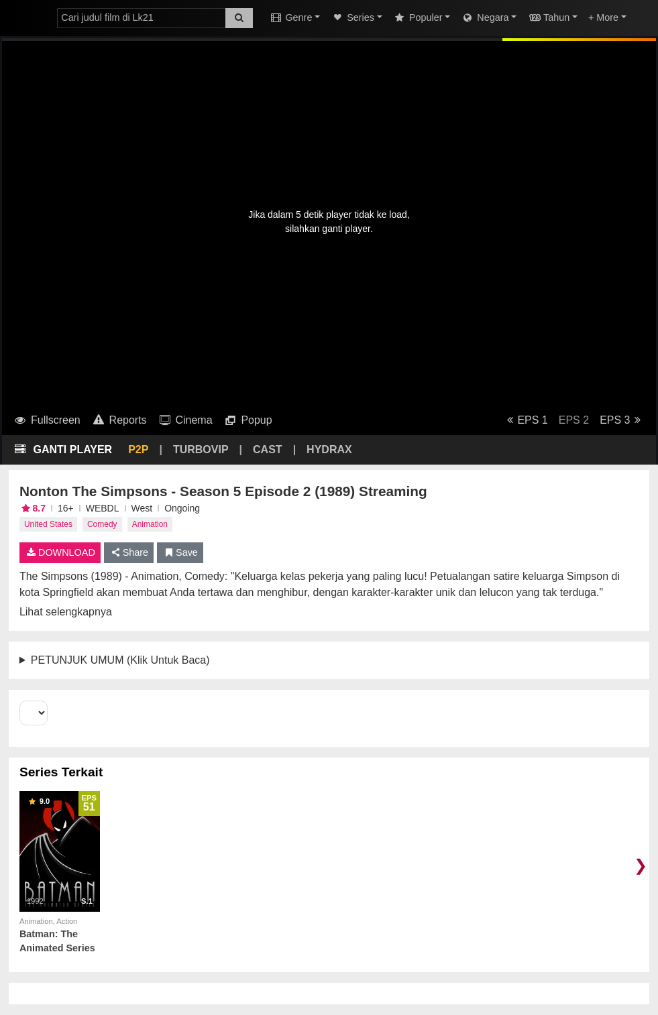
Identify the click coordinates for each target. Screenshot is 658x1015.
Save (180, 552)
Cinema (185, 420)
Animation (150, 524)
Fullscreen (46, 420)
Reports (119, 420)
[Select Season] (33, 713)
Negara (484, 17)
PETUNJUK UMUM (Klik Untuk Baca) (120, 660)
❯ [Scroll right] (640, 865)
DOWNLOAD (60, 552)
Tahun (548, 17)
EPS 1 (525, 420)
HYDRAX (329, 449)
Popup (247, 420)
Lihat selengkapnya (65, 611)
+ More (603, 17)
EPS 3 (622, 420)
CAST (267, 449)
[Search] (239, 18)
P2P (138, 449)
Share (129, 552)
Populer (418, 17)
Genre (290, 17)
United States (48, 524)
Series (352, 17)
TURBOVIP (201, 449)
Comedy (102, 524)
